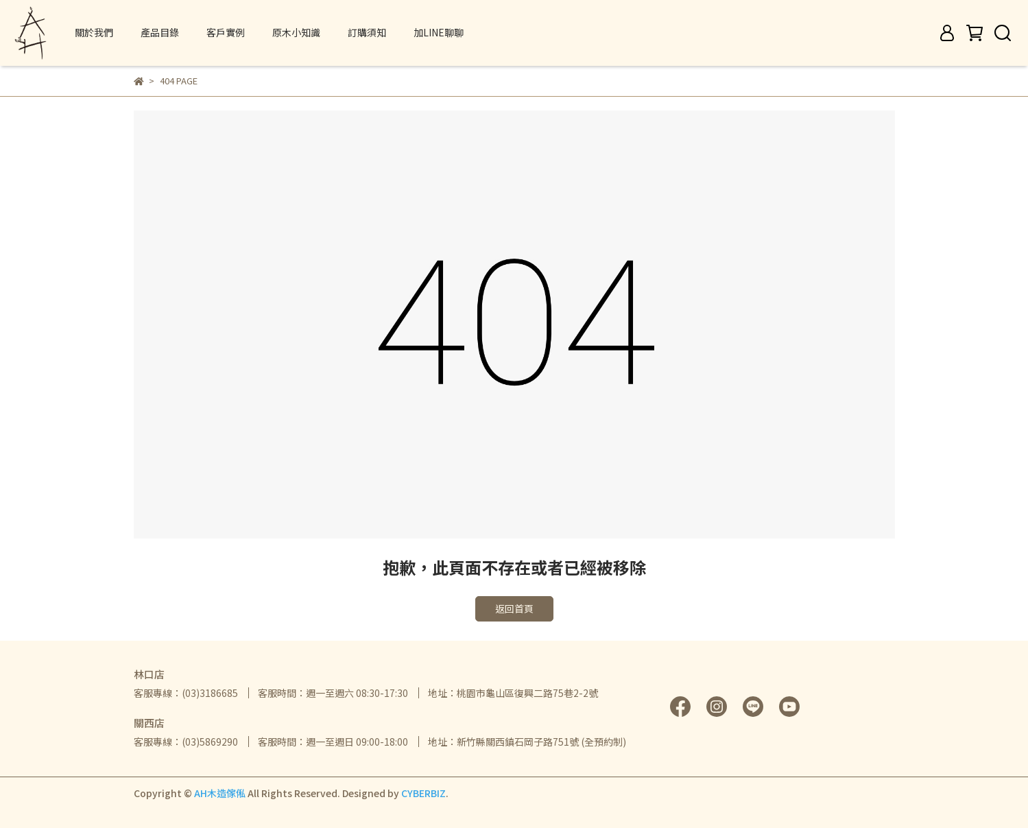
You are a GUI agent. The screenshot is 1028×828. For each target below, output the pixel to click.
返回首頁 (514, 608)
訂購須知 (367, 32)
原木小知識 (296, 32)
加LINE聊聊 (439, 32)
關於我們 (94, 32)
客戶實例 (225, 32)
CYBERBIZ (423, 793)
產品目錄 (160, 32)
